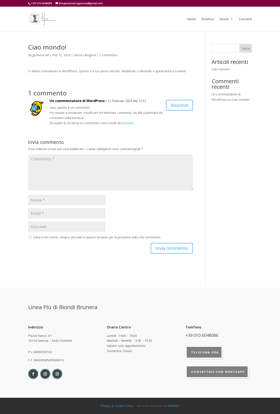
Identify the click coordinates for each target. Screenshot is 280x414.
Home (191, 19)
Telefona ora (205, 352)
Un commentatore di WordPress (77, 100)
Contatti (245, 19)
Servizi (224, 19)
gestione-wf (40, 55)
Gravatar (128, 123)
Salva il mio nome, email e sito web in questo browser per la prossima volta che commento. (97, 237)
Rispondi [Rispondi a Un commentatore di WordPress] (179, 105)
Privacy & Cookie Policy (117, 406)
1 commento (108, 55)
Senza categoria (85, 55)
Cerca (246, 48)
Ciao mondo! (220, 69)
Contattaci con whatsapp (218, 371)
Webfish (173, 406)
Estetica (208, 19)
